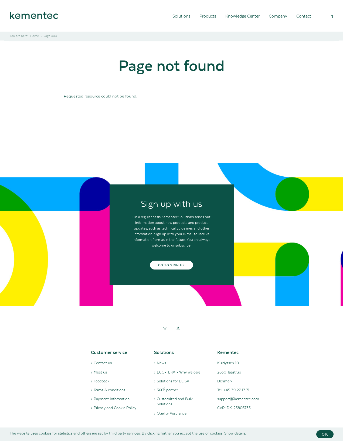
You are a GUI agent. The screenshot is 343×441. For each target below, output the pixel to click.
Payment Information (112, 399)
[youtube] (178, 328)
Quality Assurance (171, 413)
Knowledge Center (242, 16)
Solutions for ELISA (173, 381)
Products (207, 16)
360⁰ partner (167, 390)
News (161, 363)
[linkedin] (165, 328)
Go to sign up (171, 265)
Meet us (100, 372)
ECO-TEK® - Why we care (178, 372)
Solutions (181, 16)
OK (325, 434)
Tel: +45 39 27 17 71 (233, 390)
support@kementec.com (238, 399)
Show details (234, 433)
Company (278, 16)
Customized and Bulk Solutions (175, 401)
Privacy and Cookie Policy (115, 408)
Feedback (101, 381)
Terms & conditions (109, 390)
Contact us (103, 363)
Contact (303, 16)
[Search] (332, 16)
